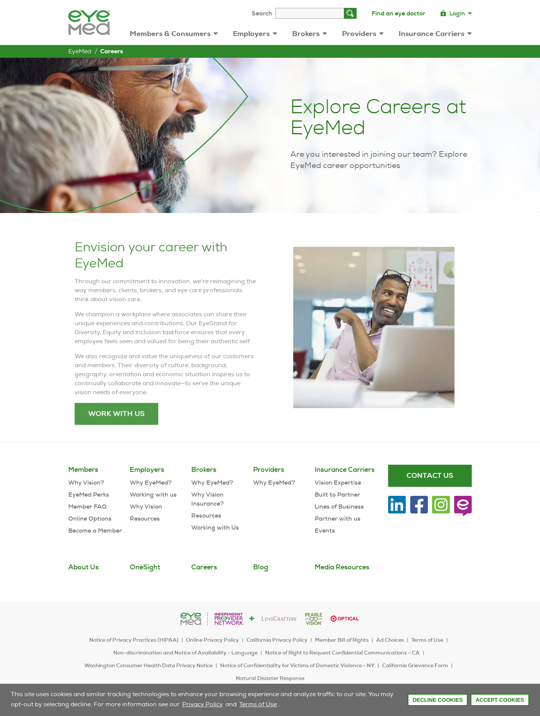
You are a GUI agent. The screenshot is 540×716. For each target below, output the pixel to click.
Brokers (309, 33)
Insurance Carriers (435, 33)
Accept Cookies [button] (500, 700)
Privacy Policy (202, 704)
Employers (255, 33)
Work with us (116, 429)
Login (456, 13)
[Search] (350, 13)
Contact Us (429, 475)
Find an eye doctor (398, 13)
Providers (363, 33)
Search (262, 13)
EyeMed (79, 51)
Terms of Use (258, 704)
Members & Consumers (174, 33)
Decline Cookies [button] (437, 700)
